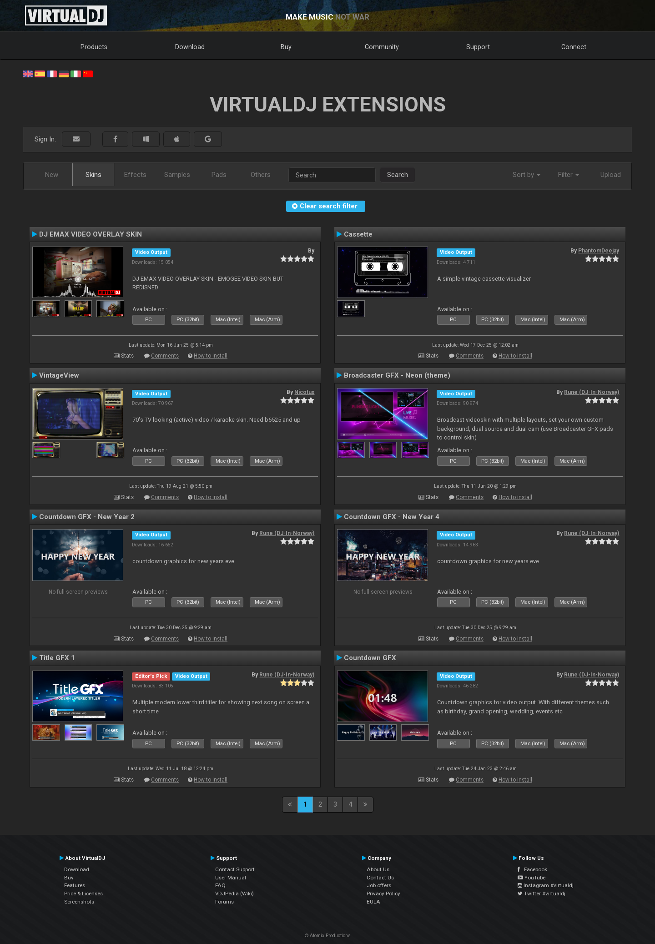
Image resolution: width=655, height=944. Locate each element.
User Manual (230, 877)
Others (261, 175)
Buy (286, 46)
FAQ (220, 885)
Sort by (526, 175)
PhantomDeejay (598, 250)
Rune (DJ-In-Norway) (591, 392)
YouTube (531, 877)
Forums (224, 902)
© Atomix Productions (328, 936)
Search (397, 175)
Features (74, 885)
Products (94, 46)
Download (190, 46)
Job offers (379, 885)
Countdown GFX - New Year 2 (87, 517)
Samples (177, 175)
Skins (93, 175)
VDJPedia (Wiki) (234, 893)
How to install (210, 356)
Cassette (358, 234)
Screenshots (79, 902)
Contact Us (380, 877)
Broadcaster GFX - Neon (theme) (397, 375)
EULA (373, 902)
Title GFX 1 (57, 658)
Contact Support (235, 869)
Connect (573, 46)
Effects (135, 175)
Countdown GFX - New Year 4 (391, 517)
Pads (219, 175)
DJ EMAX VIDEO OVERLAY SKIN (90, 234)
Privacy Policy (383, 893)
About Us (378, 869)
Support (478, 46)
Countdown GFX (370, 658)
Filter (568, 175)
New (51, 175)
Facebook (532, 869)
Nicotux (304, 392)
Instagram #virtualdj (546, 885)
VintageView (59, 375)
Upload (610, 175)
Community (382, 46)
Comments (165, 356)
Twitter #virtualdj (541, 893)
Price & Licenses (83, 893)
